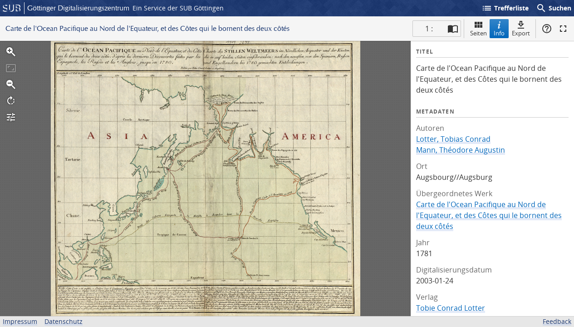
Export (521, 28)
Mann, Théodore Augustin (460, 150)
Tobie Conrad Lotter (450, 308)
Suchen (553, 8)
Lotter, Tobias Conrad (453, 139)
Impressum (20, 321)
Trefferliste (505, 8)
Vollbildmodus (563, 28)
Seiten (478, 28)
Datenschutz (63, 321)
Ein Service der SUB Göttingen (178, 8)
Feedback (557, 321)
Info (499, 28)
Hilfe (546, 28)
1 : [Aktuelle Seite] (429, 29)
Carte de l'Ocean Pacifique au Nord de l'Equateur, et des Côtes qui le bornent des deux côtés (489, 215)
